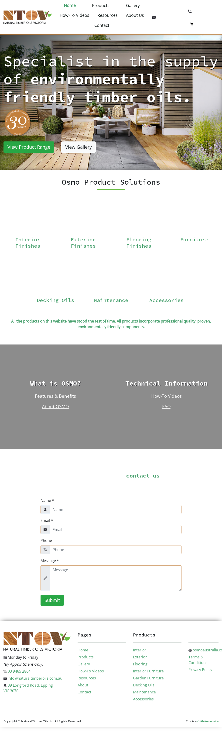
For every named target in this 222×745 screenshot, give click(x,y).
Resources (107, 15)
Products (100, 5)
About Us (135, 15)
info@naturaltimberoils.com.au (185, 17)
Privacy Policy (200, 669)
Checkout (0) (204, 23)
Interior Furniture (148, 671)
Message (50, 560)
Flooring (140, 664)
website (208, 721)
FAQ (166, 406)
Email (47, 520)
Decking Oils (143, 685)
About (83, 685)
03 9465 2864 (203, 11)
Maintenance (144, 692)
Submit (52, 600)
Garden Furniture (148, 678)
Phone (46, 540)
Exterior (140, 657)
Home (70, 5)
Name (47, 500)
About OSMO (55, 406)
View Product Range (28, 147)
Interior (139, 650)
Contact (101, 25)
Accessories (143, 699)
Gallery (133, 5)
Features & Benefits (55, 396)
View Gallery (78, 147)
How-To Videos (74, 15)
